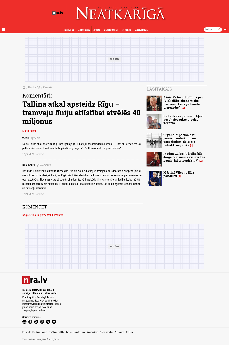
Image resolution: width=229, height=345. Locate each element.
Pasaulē (47, 87)
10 (201, 160)
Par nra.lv (26, 332)
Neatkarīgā (34, 87)
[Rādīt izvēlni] (3, 29)
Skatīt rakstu (29, 131)
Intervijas (69, 29)
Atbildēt (40, 154)
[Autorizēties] (225, 29)
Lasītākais (159, 89)
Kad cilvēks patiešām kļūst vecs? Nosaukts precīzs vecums (183, 119)
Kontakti (129, 332)
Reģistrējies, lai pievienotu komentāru (43, 215)
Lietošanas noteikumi (75, 332)
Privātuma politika (56, 332)
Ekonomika (141, 29)
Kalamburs (36, 165)
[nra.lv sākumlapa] (57, 13)
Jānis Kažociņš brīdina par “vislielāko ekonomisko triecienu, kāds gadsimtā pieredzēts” (183, 102)
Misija (44, 332)
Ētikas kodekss (106, 332)
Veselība (126, 29)
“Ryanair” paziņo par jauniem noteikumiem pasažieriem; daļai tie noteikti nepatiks (179, 140)
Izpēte (96, 29)
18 (182, 107)
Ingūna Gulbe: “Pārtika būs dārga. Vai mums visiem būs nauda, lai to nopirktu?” (184, 157)
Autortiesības (92, 332)
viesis (31, 138)
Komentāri (84, 29)
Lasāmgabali (111, 29)
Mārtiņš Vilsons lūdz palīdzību (178, 174)
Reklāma (36, 332)
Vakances (119, 332)
